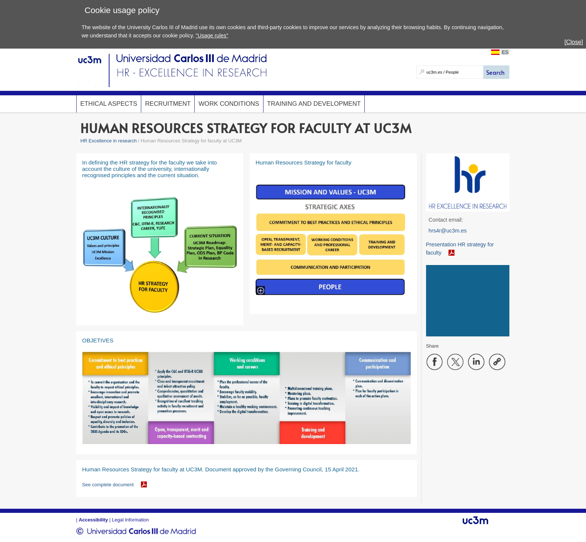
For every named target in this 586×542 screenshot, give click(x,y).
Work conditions (228, 103)
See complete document (108, 484)
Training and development (314, 103)
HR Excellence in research (108, 141)
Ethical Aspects (108, 103)
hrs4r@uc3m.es (448, 231)
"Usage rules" (212, 36)
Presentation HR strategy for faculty (460, 248)
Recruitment (168, 103)
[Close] (573, 42)
